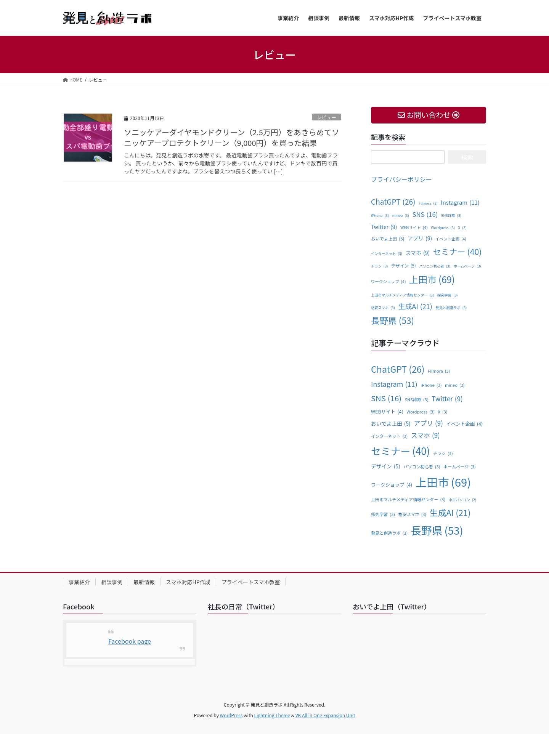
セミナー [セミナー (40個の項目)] (457, 251)
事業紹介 (79, 582)
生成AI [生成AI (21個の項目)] (415, 306)
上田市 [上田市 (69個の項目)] (432, 279)
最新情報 (144, 582)
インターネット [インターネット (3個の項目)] (386, 253)
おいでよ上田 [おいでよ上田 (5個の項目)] (387, 239)
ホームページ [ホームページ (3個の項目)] (467, 266)
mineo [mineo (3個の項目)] (400, 215)
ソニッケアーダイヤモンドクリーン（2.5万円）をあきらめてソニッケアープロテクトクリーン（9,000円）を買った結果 (231, 137)
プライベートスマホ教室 (251, 582)
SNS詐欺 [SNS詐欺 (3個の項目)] (451, 215)
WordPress (231, 715)
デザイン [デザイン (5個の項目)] (403, 266)
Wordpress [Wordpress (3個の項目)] (443, 227)
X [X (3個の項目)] (462, 227)
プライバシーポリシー (401, 179)
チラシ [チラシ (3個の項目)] (379, 266)
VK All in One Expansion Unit (325, 715)
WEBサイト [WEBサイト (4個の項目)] (414, 227)
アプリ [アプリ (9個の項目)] (420, 238)
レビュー (326, 117)
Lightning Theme (272, 715)
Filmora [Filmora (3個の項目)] (428, 203)
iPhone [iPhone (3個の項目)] (380, 215)
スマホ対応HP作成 (188, 582)
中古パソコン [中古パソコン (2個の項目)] (462, 500)
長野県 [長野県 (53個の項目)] (392, 321)
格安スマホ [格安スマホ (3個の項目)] (383, 307)
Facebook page (129, 641)
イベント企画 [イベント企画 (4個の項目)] (450, 239)
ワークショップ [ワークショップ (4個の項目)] (388, 281)
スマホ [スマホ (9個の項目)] (417, 253)
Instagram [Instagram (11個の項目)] (460, 202)
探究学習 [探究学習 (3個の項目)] (447, 295)
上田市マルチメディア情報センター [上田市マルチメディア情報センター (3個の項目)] (402, 295)
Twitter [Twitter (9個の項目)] (384, 227)
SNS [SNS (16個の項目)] (425, 214)
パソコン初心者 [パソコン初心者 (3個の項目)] (434, 266)
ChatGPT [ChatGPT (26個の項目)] (393, 201)
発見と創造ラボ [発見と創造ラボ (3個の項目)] (451, 307)
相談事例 (111, 582)
